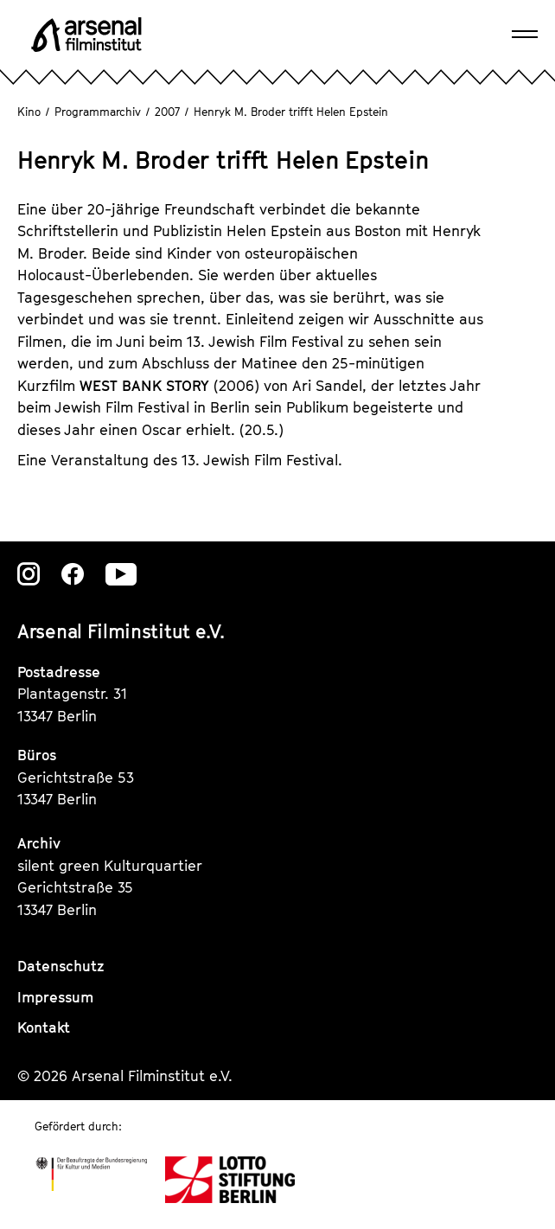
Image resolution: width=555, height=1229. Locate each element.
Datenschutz (61, 966)
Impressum (55, 997)
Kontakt (43, 1027)
